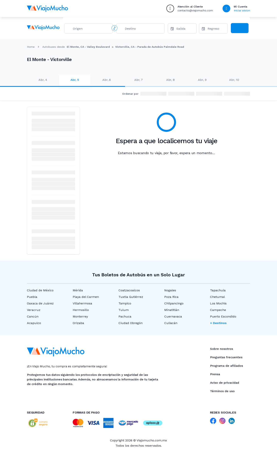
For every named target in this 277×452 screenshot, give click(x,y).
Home (31, 46)
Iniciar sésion (242, 10)
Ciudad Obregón (130, 323)
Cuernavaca (173, 316)
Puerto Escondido (223, 316)
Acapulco (34, 323)
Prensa (215, 374)
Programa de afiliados (226, 366)
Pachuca (124, 316)
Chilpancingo (174, 303)
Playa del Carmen (86, 297)
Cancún (32, 316)
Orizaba (78, 323)
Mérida (78, 290)
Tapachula (218, 290)
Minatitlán (171, 310)
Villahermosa (82, 303)
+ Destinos (218, 323)
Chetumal (217, 297)
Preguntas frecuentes (226, 357)
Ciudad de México (40, 290)
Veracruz (33, 310)
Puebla (32, 297)
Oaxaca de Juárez (40, 303)
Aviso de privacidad (224, 382)
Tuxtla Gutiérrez (130, 297)
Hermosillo (81, 310)
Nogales (170, 290)
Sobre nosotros (221, 349)
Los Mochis (218, 303)
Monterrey (80, 316)
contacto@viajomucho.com (195, 10)
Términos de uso (222, 391)
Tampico (124, 303)
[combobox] (91, 29)
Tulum (123, 310)
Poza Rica (171, 297)
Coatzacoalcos (129, 290)
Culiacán (170, 323)
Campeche (218, 310)
